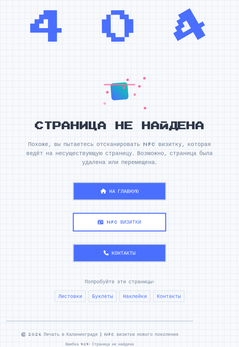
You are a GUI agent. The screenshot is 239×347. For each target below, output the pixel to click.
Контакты (169, 296)
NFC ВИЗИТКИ (119, 222)
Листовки (70, 296)
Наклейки (135, 296)
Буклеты (102, 296)
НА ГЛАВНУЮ (119, 191)
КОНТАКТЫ (120, 253)
